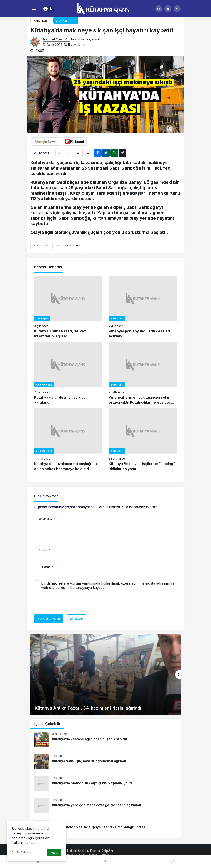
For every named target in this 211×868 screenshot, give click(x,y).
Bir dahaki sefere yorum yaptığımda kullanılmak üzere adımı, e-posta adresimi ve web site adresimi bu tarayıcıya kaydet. (108, 585)
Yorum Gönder (49, 618)
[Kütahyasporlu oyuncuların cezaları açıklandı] (143, 307)
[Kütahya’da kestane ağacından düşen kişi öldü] (105, 740)
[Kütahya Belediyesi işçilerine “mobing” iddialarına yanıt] (143, 439)
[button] (167, 8)
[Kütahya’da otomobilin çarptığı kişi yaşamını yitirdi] (105, 784)
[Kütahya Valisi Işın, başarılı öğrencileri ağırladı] (105, 762)
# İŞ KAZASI (41, 245)
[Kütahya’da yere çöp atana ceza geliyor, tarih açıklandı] (105, 806)
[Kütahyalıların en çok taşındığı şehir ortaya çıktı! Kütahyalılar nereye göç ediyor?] (143, 373)
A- (88, 153)
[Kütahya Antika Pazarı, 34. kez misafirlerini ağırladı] (68, 307)
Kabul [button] (54, 852)
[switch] (48, 9)
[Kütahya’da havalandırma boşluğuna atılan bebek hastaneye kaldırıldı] (68, 439)
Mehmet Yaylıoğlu (56, 39)
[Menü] (33, 8)
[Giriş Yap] (177, 8)
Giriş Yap (76, 618)
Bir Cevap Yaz (46, 496)
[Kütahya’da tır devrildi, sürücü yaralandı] (68, 373)
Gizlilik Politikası (22, 852)
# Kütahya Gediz (68, 245)
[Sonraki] (178, 674)
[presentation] (67, 603)
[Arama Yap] (158, 8)
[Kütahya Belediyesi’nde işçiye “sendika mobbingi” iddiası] (105, 828)
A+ (79, 153)
